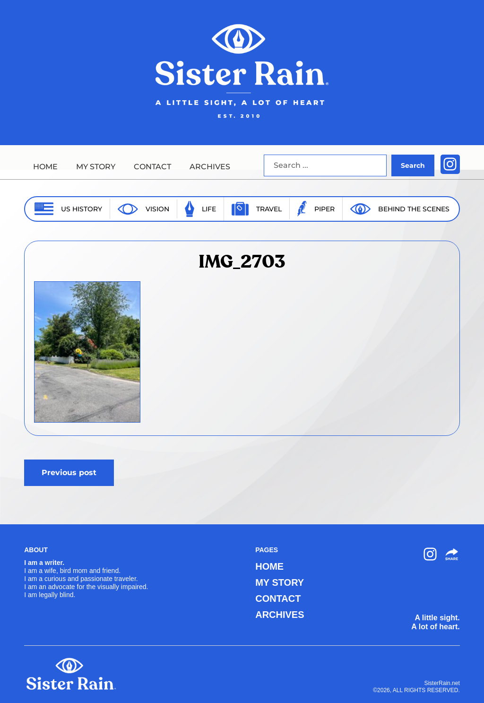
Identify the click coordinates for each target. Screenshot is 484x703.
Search (413, 165)
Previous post (69, 472)
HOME (45, 166)
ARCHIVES (210, 166)
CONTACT (152, 166)
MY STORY (95, 166)
